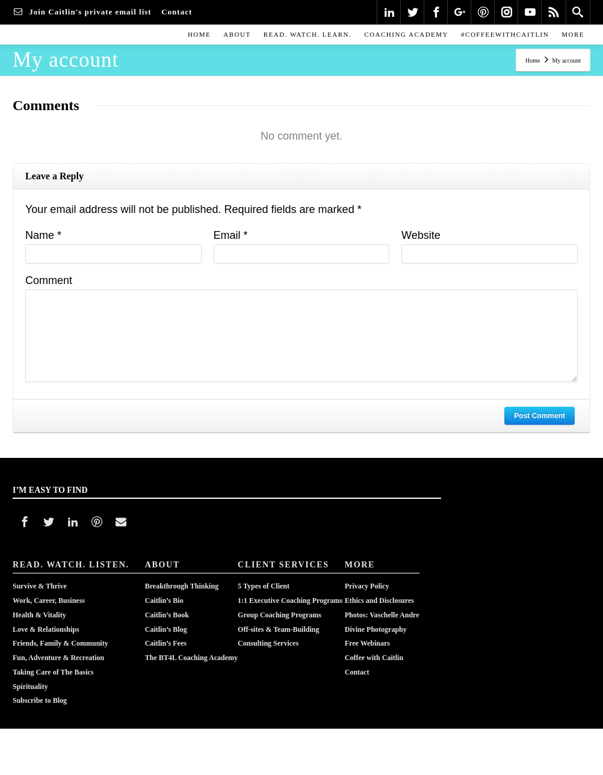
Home (199, 34)
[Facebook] (436, 12)
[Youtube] (530, 12)
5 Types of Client (263, 585)
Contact (357, 657)
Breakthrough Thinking (181, 585)
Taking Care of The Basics (53, 657)
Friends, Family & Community (60, 633)
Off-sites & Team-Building (278, 621)
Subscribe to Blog (40, 682)
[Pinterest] (483, 12)
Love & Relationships (46, 621)
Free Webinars (367, 633)
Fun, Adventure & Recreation (58, 645)
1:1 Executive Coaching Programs (290, 597)
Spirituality (30, 669)
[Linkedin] (389, 12)
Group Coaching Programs (279, 609)
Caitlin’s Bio (164, 597)
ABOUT (236, 34)
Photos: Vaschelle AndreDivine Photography (382, 615)
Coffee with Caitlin (374, 645)
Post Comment (539, 416)
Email (231, 235)
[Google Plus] (460, 12)
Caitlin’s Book (167, 609)
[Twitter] (413, 12)
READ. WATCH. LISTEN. (71, 564)
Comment (48, 280)
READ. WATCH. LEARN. (308, 34)
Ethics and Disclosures (379, 597)
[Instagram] (507, 12)
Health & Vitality (39, 609)
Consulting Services (268, 633)
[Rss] (554, 12)
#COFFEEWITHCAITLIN (505, 34)
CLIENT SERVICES (283, 564)
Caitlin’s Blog (166, 621)
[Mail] (121, 522)
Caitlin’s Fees (166, 633)
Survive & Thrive (40, 585)
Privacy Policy (367, 585)
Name (43, 235)
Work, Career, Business (49, 597)
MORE (572, 34)
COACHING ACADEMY (406, 34)
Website (421, 235)
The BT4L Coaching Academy (191, 645)
